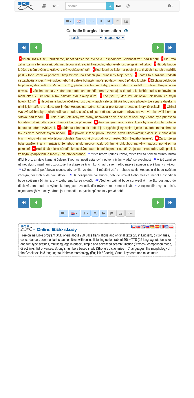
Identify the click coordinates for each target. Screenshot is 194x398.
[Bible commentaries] (63, 213)
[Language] (74, 213)
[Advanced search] (95, 213)
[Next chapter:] (158, 48)
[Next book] (170, 48)
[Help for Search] (127, 5)
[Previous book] (23, 48)
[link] (103, 213)
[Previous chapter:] (36, 48)
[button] (44, 5)
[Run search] (110, 6)
